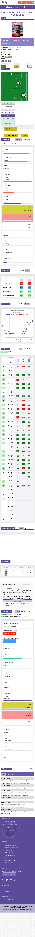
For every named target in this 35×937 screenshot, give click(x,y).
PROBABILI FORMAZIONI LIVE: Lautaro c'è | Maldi (17, 795)
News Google (8, 874)
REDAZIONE (22, 919)
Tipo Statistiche (10, 129)
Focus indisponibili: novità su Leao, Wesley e (15, 819)
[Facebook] (3, 891)
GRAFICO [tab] (26, 304)
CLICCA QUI (17, 612)
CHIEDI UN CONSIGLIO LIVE (26, 2)
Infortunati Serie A (10, 867)
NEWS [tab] (3, 786)
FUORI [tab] (28, 139)
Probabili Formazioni (10, 862)
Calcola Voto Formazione (12, 864)
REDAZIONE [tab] (21, 270)
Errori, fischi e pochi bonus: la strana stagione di (16, 807)
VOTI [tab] (20, 349)
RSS (30, 781)
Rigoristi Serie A (9, 869)
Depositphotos (9, 911)
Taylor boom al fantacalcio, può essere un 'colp (16, 804)
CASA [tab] (24, 139)
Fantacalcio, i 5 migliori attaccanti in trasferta (15, 823)
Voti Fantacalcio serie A (11, 859)
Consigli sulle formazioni (12, 857)
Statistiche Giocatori (10, 872)
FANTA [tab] (27, 270)
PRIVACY (12, 919)
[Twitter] (7, 891)
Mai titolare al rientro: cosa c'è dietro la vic (14, 811)
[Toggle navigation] (33, 7)
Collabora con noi (10, 833)
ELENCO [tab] (21, 304)
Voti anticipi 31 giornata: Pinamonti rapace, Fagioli (16, 792)
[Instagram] (15, 891)
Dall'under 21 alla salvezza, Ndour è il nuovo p (15, 816)
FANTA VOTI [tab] (26, 349)
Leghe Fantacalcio (10, 842)
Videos (7, 903)
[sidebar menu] (2, 7)
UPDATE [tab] (20, 786)
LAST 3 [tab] (18, 623)
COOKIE (17, 919)
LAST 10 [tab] (27, 623)
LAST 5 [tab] (23, 623)
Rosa (24, 135)
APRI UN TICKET (9, 886)
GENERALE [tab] (19, 139)
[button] (25, 6)
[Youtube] (11, 891)
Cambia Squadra (11, 135)
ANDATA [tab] (21, 528)
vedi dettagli (7, 123)
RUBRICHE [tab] (14, 786)
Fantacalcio (8, 839)
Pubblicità (7, 901)
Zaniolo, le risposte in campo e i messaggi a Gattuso (17, 799)
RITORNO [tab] (27, 528)
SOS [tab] (8, 786)
